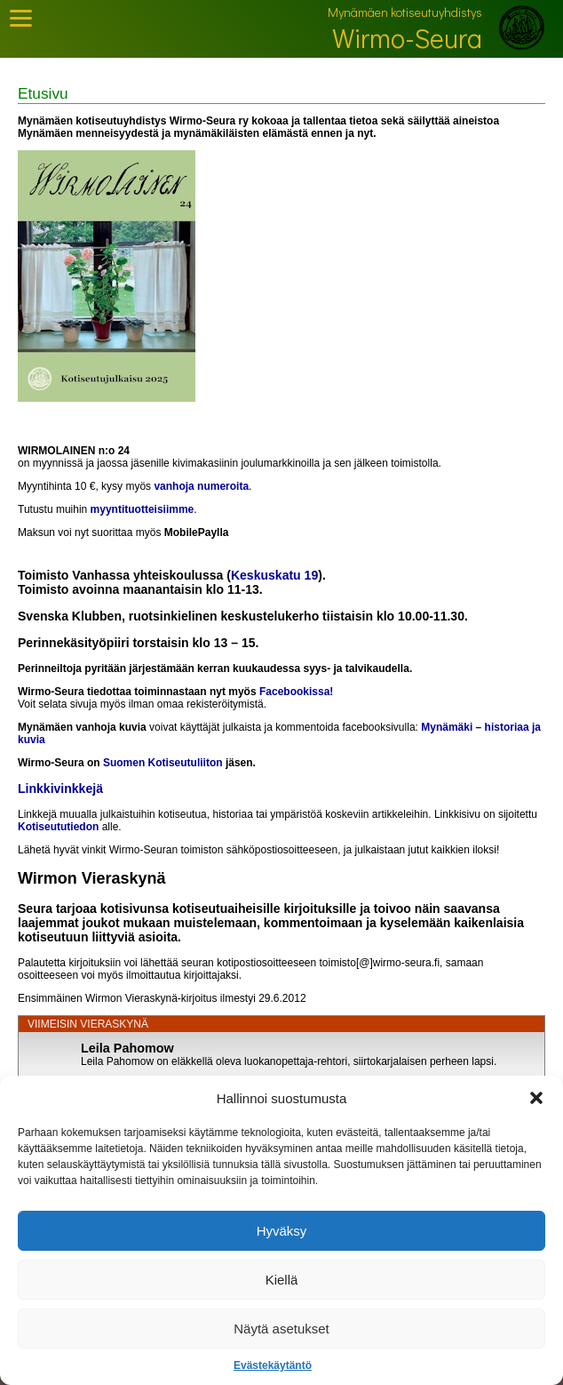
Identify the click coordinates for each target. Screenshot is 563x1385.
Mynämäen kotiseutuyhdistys (405, 12)
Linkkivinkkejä (60, 788)
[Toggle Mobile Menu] (20, 18)
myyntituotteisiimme (142, 509)
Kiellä (282, 1279)
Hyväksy (282, 1230)
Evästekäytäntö (273, 1365)
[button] (536, 1098)
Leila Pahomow (127, 1048)
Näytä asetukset (281, 1328)
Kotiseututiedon (58, 827)
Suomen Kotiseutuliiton (163, 763)
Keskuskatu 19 (274, 575)
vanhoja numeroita (201, 486)
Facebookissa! (296, 691)
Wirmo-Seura (407, 37)
